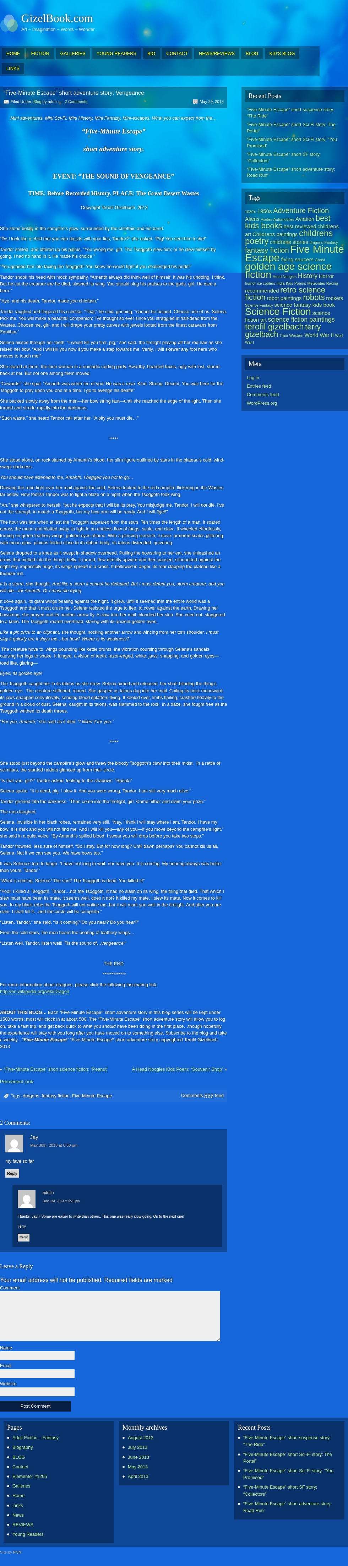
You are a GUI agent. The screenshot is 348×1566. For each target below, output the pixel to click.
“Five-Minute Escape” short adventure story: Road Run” (291, 172)
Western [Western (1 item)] (296, 335)
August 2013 (140, 1437)
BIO (151, 53)
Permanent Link (16, 1081)
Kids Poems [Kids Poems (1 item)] (296, 283)
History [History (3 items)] (307, 275)
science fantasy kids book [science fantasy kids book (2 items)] (304, 305)
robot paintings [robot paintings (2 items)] (284, 298)
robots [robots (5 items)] (314, 297)
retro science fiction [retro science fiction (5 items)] (285, 293)
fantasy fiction (56, 1095)
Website (8, 1384)
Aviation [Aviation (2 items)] (304, 219)
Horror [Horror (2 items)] (326, 276)
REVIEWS (22, 1524)
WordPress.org (262, 403)
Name (6, 1348)
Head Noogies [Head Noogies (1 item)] (285, 276)
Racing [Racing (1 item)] (332, 283)
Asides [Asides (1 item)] (266, 219)
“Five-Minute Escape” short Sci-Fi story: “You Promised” (292, 142)
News (18, 1515)
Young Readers (28, 1534)
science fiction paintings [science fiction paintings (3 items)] (301, 319)
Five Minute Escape (92, 1095)
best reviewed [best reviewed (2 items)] (299, 226)
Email (5, 1366)
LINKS (13, 68)
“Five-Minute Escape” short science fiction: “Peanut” (56, 1069)
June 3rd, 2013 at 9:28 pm (61, 1201)
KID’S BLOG (282, 53)
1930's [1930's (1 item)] (250, 211)
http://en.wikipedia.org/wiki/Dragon (34, 991)
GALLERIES (73, 53)
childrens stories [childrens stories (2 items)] (289, 242)
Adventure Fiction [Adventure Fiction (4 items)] (301, 210)
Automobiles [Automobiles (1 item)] (283, 219)
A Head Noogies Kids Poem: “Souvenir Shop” (178, 1069)
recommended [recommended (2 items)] (262, 291)
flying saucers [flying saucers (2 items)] (297, 259)
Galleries (21, 1486)
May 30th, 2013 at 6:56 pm (53, 1145)
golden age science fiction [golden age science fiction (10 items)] (288, 270)
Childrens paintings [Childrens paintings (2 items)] (275, 234)
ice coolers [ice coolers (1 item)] (266, 283)
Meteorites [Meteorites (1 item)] (316, 283)
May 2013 (138, 1466)
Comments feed (202, 1095)
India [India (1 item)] (280, 283)
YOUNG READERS (116, 53)
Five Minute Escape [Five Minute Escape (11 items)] (294, 253)
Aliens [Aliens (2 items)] (252, 219)
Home (18, 1495)
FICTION (40, 53)
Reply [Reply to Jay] (12, 1173)
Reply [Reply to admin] (24, 1237)
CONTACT (177, 53)
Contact (20, 1466)
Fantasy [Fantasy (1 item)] (331, 242)
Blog (37, 101)
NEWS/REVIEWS (217, 53)
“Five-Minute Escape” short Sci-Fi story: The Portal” (291, 127)
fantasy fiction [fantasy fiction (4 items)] (267, 250)
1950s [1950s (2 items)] (264, 211)
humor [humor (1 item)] (250, 283)
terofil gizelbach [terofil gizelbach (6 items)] (274, 326)
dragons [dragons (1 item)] (316, 242)
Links (17, 1505)
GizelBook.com (57, 18)
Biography (22, 1447)
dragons (31, 1095)
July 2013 (137, 1447)
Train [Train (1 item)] (283, 335)
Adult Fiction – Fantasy (35, 1437)
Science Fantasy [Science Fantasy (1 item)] (259, 305)
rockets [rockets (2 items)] (334, 298)
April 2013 (138, 1476)
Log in (253, 377)
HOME (13, 53)
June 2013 (138, 1457)
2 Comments (76, 101)
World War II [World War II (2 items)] (319, 335)
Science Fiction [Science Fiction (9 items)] (278, 311)
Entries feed (259, 386)
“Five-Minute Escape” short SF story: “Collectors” (284, 157)
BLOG (252, 53)
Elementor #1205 (29, 1476)
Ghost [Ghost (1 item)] (320, 260)
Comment (10, 1288)
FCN (17, 1552)
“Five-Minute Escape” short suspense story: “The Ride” (291, 113)
